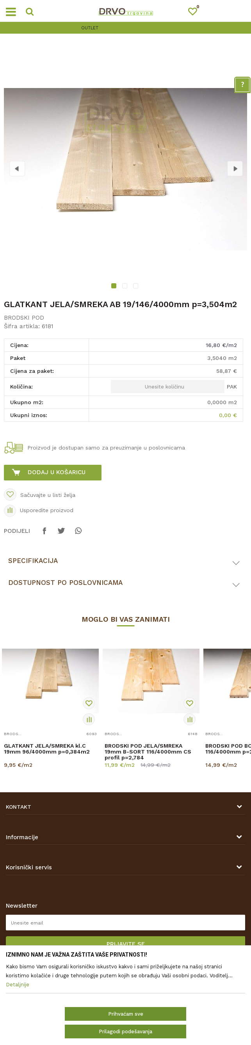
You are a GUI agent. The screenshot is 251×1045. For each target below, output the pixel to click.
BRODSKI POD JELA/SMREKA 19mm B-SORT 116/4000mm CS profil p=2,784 (148, 752)
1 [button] (115, 287)
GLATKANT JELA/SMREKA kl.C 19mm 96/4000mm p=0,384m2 (47, 749)
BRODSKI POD (24, 317)
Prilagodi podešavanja (125, 1031)
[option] (125, 28)
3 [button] (136, 287)
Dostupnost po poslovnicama (65, 582)
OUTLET (124, 28)
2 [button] (125, 287)
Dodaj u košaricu (56, 472)
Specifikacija (33, 561)
